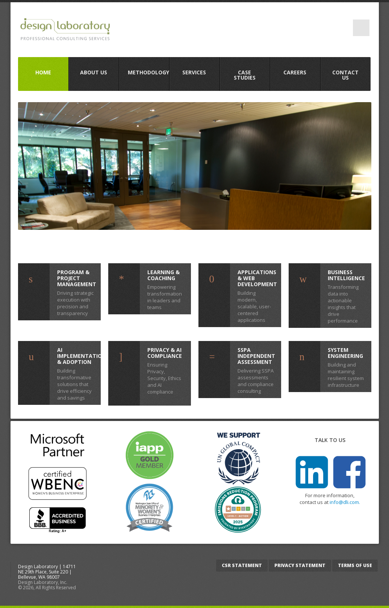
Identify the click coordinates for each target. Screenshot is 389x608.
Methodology (148, 72)
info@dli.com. (345, 502)
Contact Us (345, 75)
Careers (294, 72)
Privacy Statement (299, 565)
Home (43, 72)
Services (194, 72)
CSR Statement (242, 565)
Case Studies (245, 75)
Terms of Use (355, 565)
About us (93, 72)
